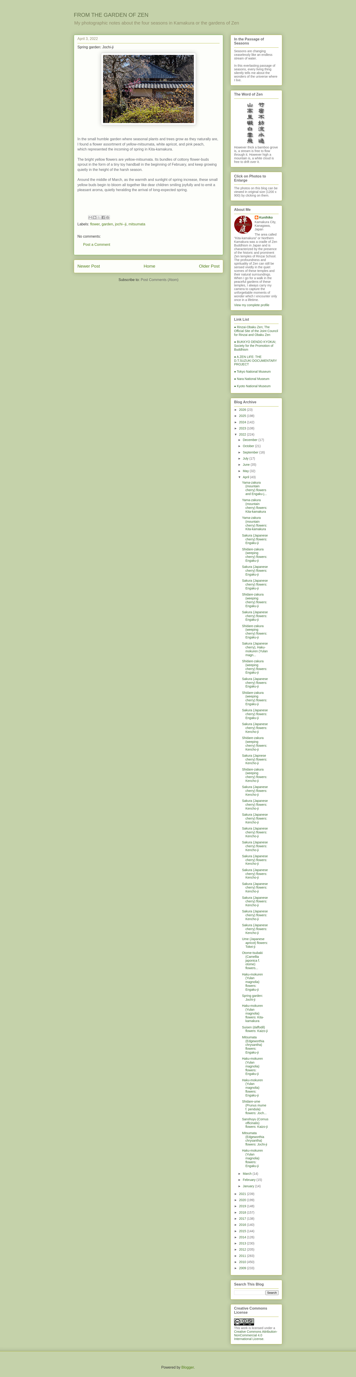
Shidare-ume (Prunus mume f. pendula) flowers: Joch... (254, 1107)
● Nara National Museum (251, 379)
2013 (243, 1243)
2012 (243, 1249)
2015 (243, 1231)
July (246, 458)
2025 (243, 416)
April (246, 477)
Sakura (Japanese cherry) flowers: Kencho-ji (255, 728)
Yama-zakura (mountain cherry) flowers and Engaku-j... (254, 488)
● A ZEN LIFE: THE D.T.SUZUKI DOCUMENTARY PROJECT (255, 360)
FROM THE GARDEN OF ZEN (111, 15)
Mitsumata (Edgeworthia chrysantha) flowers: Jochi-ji (254, 1138)
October (249, 446)
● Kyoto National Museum (252, 386)
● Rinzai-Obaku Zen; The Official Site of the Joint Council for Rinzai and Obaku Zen (256, 331)
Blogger (187, 1367)
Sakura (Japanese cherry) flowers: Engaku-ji (255, 539)
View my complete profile (251, 305)
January (249, 1186)
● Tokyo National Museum (252, 371)
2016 (243, 1225)
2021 (243, 1194)
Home (149, 266)
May (246, 471)
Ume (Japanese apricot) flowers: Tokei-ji (255, 942)
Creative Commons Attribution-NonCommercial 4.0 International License (255, 1335)
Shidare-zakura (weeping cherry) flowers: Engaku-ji (254, 554)
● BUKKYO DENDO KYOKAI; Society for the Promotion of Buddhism (255, 345)
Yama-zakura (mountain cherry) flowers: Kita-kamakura (254, 505)
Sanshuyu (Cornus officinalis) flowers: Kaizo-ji (255, 1123)
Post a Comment (96, 244)
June (246, 464)
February (249, 1180)
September (251, 452)
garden (107, 224)
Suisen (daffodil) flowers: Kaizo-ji (255, 1029)
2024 (243, 422)
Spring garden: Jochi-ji (252, 997)
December (250, 440)
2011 (243, 1256)
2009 (243, 1268)
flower (95, 224)
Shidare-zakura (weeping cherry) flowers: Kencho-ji (254, 743)
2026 (243, 409)
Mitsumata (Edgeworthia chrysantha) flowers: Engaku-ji (253, 1044)
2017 (243, 1218)
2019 (243, 1206)
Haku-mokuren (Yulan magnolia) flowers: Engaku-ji (252, 982)
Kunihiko (266, 217)
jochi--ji (120, 224)
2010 (243, 1262)
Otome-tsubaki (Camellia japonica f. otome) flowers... (252, 960)
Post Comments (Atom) (159, 280)
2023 (243, 428)
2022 (243, 434)
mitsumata (137, 224)
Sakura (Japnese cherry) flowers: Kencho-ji (254, 759)
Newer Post (88, 266)
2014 (243, 1237)
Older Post (209, 266)
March (247, 1173)
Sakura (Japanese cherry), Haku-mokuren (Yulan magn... (255, 649)
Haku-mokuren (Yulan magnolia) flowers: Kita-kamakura (253, 1013)
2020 (243, 1200)
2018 (243, 1212)
